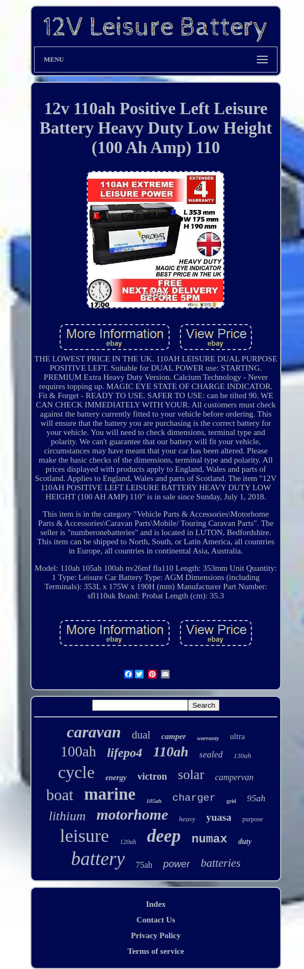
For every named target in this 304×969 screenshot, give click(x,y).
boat (59, 794)
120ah (128, 842)
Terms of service (155, 951)
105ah (153, 800)
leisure (84, 836)
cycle (76, 772)
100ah (78, 751)
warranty (208, 738)
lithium (67, 816)
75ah (143, 864)
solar (191, 774)
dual (141, 735)
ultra (237, 736)
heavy (187, 819)
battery (98, 858)
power (176, 864)
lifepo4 (124, 753)
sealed (211, 754)
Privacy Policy (155, 935)
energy (116, 778)
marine (109, 794)
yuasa (218, 817)
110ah (171, 752)
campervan (234, 777)
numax (210, 839)
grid (231, 801)
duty (245, 842)
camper (173, 736)
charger (194, 798)
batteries (220, 862)
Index (156, 904)
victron (152, 776)
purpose (252, 819)
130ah (242, 756)
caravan (94, 732)
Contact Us (156, 919)
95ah (256, 798)
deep (163, 836)
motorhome (132, 814)
